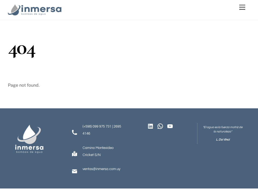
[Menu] (242, 7)
